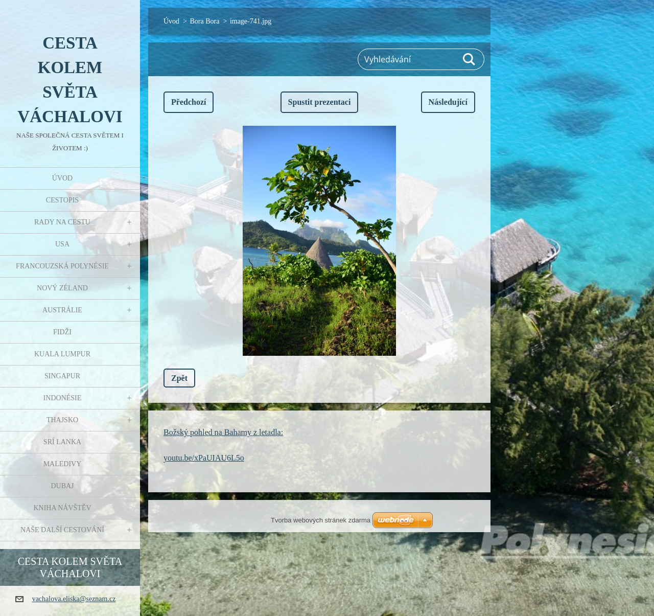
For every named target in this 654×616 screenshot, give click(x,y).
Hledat (469, 59)
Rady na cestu (62, 222)
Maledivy (62, 464)
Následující (448, 102)
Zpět (179, 378)
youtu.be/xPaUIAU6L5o (204, 457)
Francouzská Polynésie (62, 266)
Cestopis (62, 200)
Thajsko (62, 420)
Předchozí (188, 102)
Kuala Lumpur (62, 354)
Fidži (62, 332)
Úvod (62, 178)
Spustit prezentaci (319, 102)
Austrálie (62, 310)
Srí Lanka (62, 442)
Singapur (62, 376)
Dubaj (62, 486)
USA (62, 244)
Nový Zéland (62, 288)
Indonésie (62, 398)
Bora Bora (205, 21)
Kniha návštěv (62, 508)
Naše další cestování (62, 530)
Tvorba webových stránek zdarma (320, 520)
